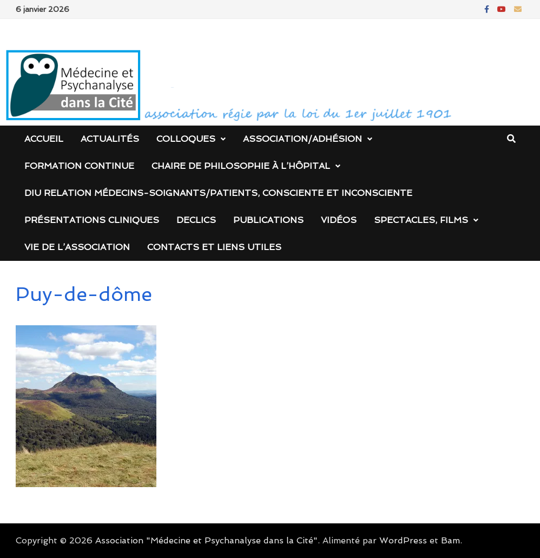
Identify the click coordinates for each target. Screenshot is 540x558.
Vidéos (339, 220)
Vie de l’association (77, 247)
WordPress (403, 540)
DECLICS (196, 220)
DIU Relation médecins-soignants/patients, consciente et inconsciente (218, 193)
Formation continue (79, 166)
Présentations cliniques (91, 220)
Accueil (43, 139)
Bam (450, 540)
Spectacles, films (421, 220)
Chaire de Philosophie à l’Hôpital (241, 166)
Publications (268, 220)
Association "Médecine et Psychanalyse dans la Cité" (206, 540)
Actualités (110, 139)
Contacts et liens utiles (214, 247)
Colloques (185, 139)
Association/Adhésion (302, 139)
